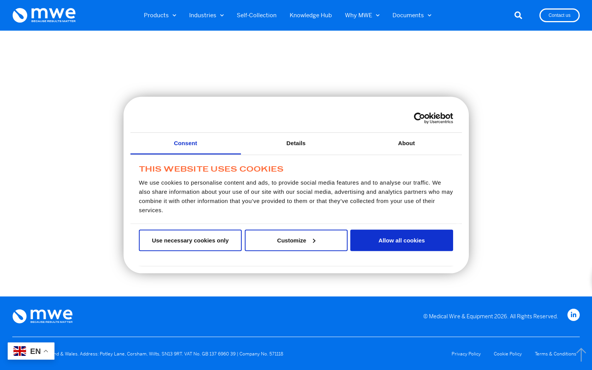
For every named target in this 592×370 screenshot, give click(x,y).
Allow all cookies (402, 240)
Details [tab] (296, 143)
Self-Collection (257, 15)
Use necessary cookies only (190, 240)
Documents (411, 15)
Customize (296, 240)
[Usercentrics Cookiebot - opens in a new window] (419, 118)
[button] (518, 15)
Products (160, 15)
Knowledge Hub (311, 15)
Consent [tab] (185, 143)
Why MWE (362, 15)
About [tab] (406, 143)
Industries (206, 15)
